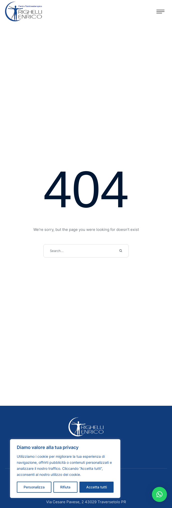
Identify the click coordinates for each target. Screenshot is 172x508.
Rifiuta (65, 487)
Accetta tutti (96, 487)
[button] (160, 11)
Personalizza (34, 487)
